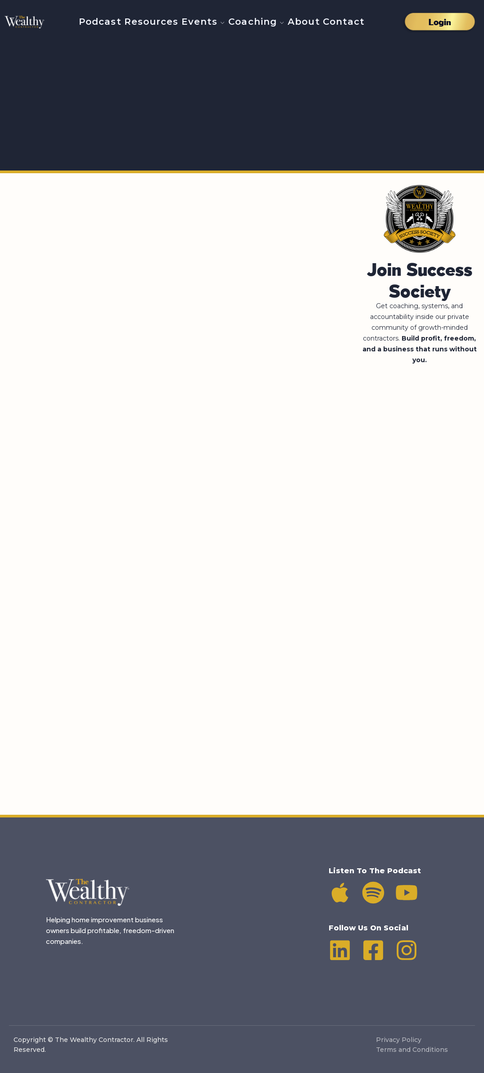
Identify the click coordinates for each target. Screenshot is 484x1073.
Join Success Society (419, 277)
